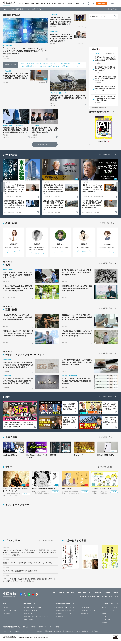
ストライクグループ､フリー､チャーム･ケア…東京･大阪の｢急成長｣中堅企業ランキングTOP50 (77, 381)
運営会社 (25, 627)
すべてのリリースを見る (45, 540)
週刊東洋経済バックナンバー (101, 112)
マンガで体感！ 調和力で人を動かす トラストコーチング (15, 490)
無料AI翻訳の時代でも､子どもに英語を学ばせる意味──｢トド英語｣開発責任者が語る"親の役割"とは (77, 288)
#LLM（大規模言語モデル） (29, 66)
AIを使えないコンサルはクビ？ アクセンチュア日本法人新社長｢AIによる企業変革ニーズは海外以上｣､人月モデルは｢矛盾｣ (18, 381)
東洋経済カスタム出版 (88, 610)
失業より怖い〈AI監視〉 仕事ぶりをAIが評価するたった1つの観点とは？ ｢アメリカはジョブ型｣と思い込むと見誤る (61, 38)
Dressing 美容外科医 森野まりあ (43, 488)
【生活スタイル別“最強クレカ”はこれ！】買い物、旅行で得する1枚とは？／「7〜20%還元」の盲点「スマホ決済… (18, 425)
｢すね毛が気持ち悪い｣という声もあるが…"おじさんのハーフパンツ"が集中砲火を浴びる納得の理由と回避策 (17, 317)
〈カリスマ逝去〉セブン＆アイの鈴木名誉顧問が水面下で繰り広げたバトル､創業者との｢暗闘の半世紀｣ (15, 76)
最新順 (27, 3)
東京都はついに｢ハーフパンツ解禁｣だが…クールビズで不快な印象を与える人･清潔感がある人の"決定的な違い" (77, 317)
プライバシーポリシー (28, 631)
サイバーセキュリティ (9, 610)
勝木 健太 (60, 244)
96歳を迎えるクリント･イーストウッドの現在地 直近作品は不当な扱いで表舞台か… (105, 98)
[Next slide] (118, 187)
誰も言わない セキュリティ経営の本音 (37, 456)
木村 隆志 (37, 244)
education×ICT (7, 607)
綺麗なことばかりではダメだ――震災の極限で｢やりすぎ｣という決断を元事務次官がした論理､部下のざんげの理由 (53, 204)
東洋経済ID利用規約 (69, 631)
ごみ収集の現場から (10, 455)
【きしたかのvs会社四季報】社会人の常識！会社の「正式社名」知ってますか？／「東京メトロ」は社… (109, 406)
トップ (20, 3)
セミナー (61, 3)
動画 (48, 3)
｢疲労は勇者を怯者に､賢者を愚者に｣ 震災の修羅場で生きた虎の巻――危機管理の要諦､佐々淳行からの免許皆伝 (68, 98)
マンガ (54, 3)
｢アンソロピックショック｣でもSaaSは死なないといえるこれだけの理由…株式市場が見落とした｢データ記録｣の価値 (24, 51)
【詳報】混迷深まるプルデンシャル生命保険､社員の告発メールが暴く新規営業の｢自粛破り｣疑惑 (44, 130)
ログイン (113, 3)
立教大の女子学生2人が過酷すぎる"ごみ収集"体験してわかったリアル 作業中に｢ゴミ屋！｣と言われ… (17, 275)
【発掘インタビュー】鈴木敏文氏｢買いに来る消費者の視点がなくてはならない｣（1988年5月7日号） (92, 188)
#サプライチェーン (54, 66)
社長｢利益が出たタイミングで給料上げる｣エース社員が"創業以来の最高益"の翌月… (105, 58)
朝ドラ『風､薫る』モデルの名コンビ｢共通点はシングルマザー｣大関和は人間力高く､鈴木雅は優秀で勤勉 (76, 272)
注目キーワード (10, 65)
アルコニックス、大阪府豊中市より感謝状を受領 (20, 571)
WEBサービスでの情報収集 (11, 631)
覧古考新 (53, 455)
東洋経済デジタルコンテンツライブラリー (36, 616)
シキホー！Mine (28, 619)
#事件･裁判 (65, 66)
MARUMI (107, 244)
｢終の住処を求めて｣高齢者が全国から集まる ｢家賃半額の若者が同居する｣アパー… (105, 78)
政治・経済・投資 (17, 9)
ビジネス (7, 9)
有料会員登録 (101, 3)
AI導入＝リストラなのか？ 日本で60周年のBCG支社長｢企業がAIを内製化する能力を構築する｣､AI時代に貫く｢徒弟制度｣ (18, 365)
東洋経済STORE (29, 613)
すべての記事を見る (105, 263)
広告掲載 (56, 627)
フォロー (13, 251)
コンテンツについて (108, 610)
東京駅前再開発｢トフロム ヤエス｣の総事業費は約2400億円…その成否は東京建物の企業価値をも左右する (15, 130)
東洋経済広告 (85, 607)
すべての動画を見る (105, 396)
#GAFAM (43, 66)
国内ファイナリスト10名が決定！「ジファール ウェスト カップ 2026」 (28, 563)
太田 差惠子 (14, 244)
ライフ (39, 9)
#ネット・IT (75, 66)
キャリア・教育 (30, 9)
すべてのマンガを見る (105, 467)
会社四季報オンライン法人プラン (66, 610)
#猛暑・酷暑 (30, 63)
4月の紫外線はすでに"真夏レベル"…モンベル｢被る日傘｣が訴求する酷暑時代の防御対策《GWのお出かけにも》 (77, 333)
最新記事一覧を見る (44, 144)
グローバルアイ (79, 455)
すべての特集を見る (105, 154)
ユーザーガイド (106, 619)
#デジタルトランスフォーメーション (47, 63)
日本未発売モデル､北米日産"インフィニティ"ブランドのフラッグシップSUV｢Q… (105, 68)
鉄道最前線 (6, 613)
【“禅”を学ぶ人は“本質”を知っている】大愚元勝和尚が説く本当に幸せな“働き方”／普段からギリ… (69, 421)
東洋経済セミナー (61, 616)
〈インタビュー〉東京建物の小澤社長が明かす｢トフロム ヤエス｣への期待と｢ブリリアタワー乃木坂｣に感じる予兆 (14, 188)
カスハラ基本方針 (82, 631)
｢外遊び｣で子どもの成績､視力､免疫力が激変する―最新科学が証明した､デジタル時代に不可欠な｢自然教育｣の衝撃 (18, 288)
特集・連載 (35, 3)
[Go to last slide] (3, 187)
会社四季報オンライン (30, 610)
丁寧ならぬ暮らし (68, 488)
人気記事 (94, 49)
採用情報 (33, 627)
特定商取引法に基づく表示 (53, 631)
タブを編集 (114, 9)
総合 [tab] (97, 53)
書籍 (77, 3)
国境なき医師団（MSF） (106, 455)
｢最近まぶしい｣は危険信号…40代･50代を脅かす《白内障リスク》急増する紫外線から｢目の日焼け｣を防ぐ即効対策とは (18, 333)
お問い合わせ (94, 631)
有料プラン (105, 613)
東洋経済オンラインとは (97, 16)
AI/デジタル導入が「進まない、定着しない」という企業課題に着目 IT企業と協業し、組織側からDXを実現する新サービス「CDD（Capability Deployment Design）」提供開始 (29, 552)
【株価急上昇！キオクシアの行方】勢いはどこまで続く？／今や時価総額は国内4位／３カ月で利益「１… (110, 421)
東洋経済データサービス (63, 613)
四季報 (70, 3)
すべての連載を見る (105, 437)
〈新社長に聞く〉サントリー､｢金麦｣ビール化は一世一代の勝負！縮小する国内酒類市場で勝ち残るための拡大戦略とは (60, 21)
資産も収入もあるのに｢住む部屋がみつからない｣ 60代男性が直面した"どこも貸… (105, 88)
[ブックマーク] (47, 59)
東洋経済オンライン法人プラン (65, 607)
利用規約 (104, 622)
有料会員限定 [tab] (110, 53)
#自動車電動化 (65, 63)
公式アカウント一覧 (45, 627)
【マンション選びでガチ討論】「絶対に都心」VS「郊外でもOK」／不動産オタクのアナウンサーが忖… (69, 406)
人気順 (43, 3)
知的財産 (39, 631)
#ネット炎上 (76, 63)
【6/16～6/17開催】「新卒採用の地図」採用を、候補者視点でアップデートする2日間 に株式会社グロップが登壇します (29, 580)
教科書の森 (84, 613)
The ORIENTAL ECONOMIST (32, 607)
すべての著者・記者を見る (105, 223)
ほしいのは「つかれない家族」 (102, 488)
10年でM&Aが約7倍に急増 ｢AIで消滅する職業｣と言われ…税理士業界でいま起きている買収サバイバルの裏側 (77, 362)
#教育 (22, 63)
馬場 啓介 (84, 244)
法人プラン (105, 616)
